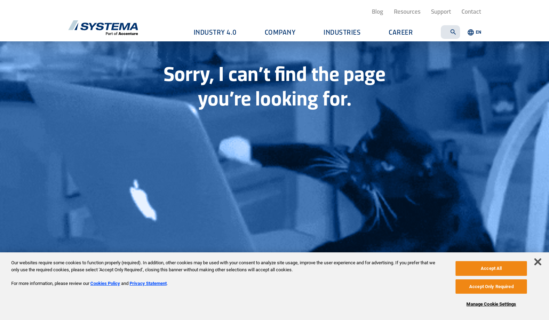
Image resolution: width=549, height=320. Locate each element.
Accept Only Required (491, 286)
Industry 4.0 (215, 32)
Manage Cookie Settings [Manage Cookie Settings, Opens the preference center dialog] (491, 304)
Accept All (491, 268)
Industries (342, 32)
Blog (377, 11)
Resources (407, 11)
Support (441, 11)
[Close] (537, 262)
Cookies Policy (105, 283)
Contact (471, 11)
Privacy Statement (148, 283)
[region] (274, 286)
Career (401, 32)
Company (280, 32)
